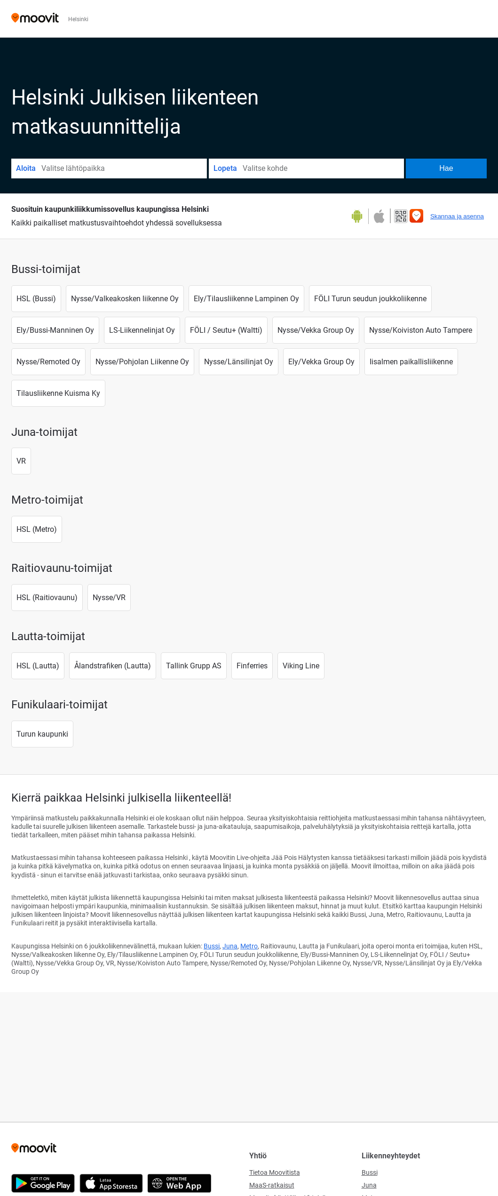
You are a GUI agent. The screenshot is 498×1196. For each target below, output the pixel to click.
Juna (229, 946)
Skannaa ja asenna (457, 216)
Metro (249, 946)
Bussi (212, 946)
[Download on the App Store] (378, 216)
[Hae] (446, 168)
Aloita (26, 168)
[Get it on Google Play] (360, 216)
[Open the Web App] (179, 1183)
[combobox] (123, 168)
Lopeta (225, 168)
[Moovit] (35, 18)
